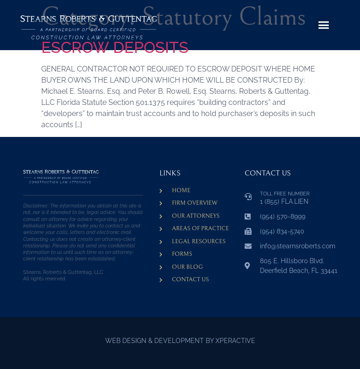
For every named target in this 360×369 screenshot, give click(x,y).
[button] (323, 25)
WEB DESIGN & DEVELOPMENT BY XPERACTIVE (180, 340)
